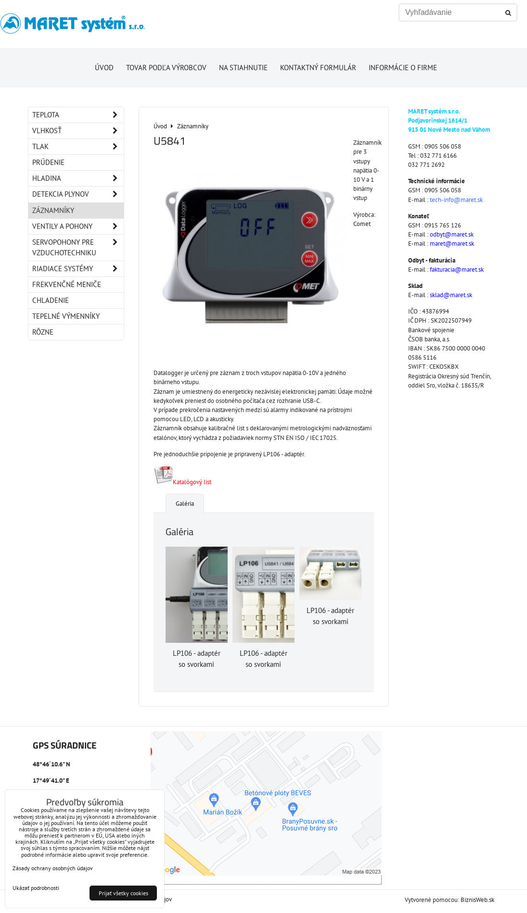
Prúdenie (48, 162)
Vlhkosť (78, 130)
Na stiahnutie (243, 67)
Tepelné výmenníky (66, 316)
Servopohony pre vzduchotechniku (78, 248)
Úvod (104, 67)
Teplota (78, 115)
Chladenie (50, 300)
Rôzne (42, 332)
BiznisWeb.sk (477, 900)
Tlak (78, 146)
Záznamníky (53, 210)
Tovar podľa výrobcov (166, 67)
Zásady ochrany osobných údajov (53, 868)
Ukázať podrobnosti (36, 888)
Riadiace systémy (78, 268)
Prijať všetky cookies (123, 893)
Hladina (78, 178)
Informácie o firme (403, 67)
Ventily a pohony (78, 226)
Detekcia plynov (78, 194)
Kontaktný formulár (318, 67)
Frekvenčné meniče (66, 284)
